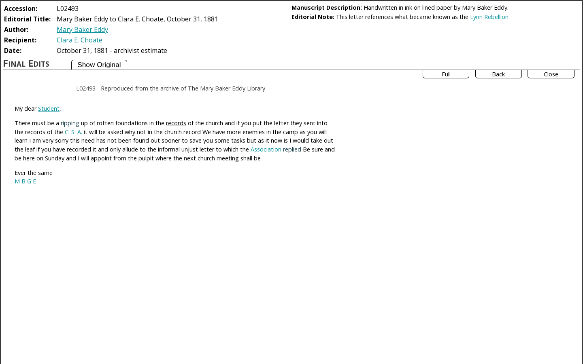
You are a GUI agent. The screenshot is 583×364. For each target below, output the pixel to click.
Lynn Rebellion (489, 17)
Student (49, 108)
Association (266, 149)
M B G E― (28, 181)
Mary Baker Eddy (82, 29)
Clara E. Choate (79, 40)
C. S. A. (73, 132)
